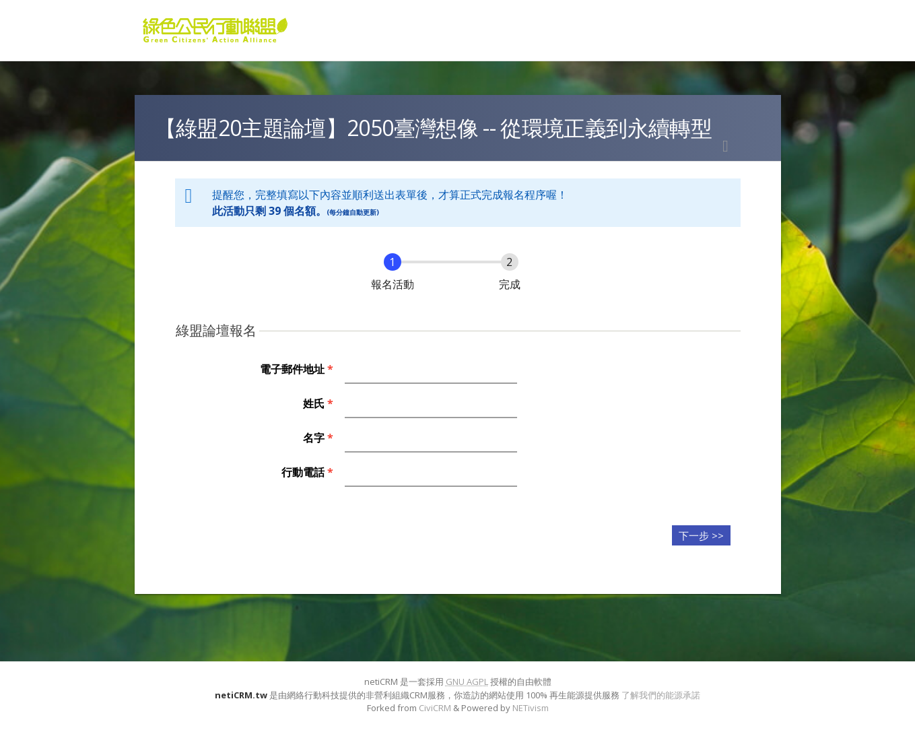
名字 (318, 437)
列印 (726, 146)
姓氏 (318, 403)
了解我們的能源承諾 (660, 695)
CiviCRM (435, 708)
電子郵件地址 (296, 369)
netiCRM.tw (241, 695)
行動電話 (307, 472)
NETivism (530, 708)
